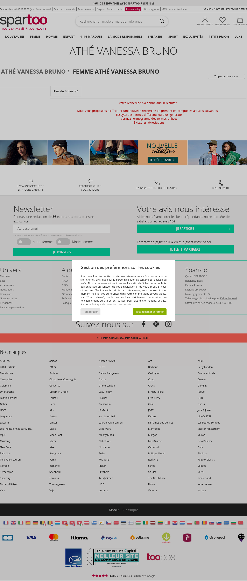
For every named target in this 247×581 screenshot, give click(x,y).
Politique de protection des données (112, 304)
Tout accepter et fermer (149, 311)
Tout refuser (90, 311)
